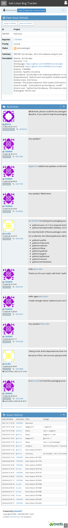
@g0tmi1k (33, 166)
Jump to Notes (10, 23)
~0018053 (19, 211)
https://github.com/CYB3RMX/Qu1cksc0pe (44, 63)
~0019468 (19, 369)
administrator (14, 517)
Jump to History (26, 23)
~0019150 (19, 314)
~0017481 (19, 156)
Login (20, 10)
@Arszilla (38, 269)
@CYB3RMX (34, 221)
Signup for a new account (34, 10)
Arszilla (7, 233)
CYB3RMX (18, 39)
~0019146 (19, 238)
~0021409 (19, 398)
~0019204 (19, 341)
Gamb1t (19, 427)
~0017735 (19, 184)
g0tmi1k (7, 124)
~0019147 (19, 287)
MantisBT (18, 511)
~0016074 (23, 129)
